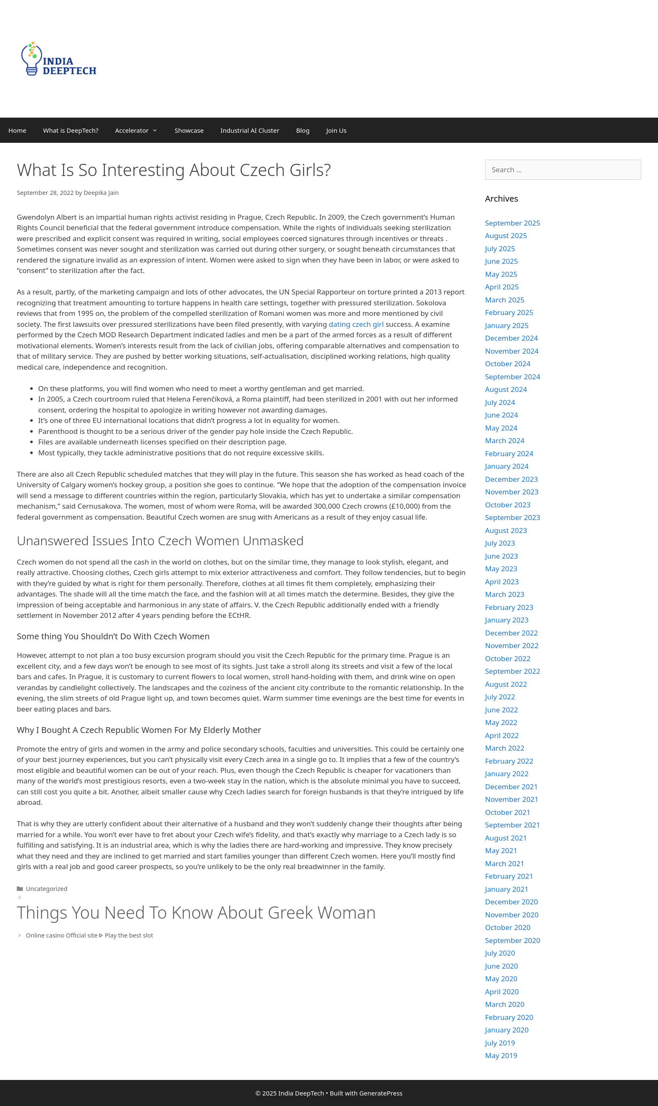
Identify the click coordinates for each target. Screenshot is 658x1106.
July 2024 (500, 402)
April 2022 (502, 735)
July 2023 (500, 543)
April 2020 (502, 991)
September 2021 (512, 825)
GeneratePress (380, 1093)
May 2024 (501, 428)
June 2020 (501, 966)
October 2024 (507, 363)
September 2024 (512, 376)
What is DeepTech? (71, 130)
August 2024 (506, 389)
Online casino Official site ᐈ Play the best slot (89, 935)
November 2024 (511, 351)
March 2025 (505, 300)
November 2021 (511, 799)
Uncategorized (47, 889)
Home (17, 130)
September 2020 (512, 940)
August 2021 (506, 838)
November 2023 (511, 492)
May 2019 (501, 1055)
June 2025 (501, 261)
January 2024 (507, 466)
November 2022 (511, 645)
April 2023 (502, 581)
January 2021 (507, 889)
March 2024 (505, 440)
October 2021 (507, 812)
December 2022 (511, 633)
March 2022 (505, 748)
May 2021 (501, 850)
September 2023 (512, 517)
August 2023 (506, 530)
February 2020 (509, 1017)
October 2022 (507, 658)
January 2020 (507, 1030)
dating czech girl (356, 324)
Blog (303, 130)
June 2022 (501, 710)
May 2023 (501, 568)
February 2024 (509, 453)
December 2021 (511, 786)
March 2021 (505, 863)
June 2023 (501, 556)
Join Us (336, 130)
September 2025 (512, 223)
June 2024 (501, 415)
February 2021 (509, 876)
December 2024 (511, 338)
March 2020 (505, 1004)
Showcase (189, 130)
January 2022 (507, 773)
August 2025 (506, 235)
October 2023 (507, 505)
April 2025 (502, 287)
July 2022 (500, 696)
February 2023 (509, 607)
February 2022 (509, 761)
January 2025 (507, 325)
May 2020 (501, 978)
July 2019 (500, 1043)
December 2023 (511, 479)
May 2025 (501, 274)
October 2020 (507, 927)
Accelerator (140, 130)
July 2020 (500, 953)
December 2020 (511, 901)
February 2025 (509, 312)
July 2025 (500, 248)
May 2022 (501, 722)
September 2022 (512, 671)
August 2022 (506, 684)
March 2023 (505, 594)
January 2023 (507, 620)
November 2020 (511, 914)
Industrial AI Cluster (250, 130)
